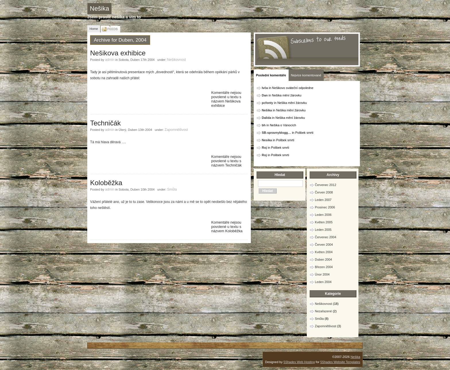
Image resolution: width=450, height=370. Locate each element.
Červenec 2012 (325, 185)
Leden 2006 (323, 214)
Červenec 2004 (325, 237)
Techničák (105, 123)
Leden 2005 (323, 229)
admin (110, 60)
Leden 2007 (323, 200)
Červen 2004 (324, 244)
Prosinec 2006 (325, 207)
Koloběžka (106, 183)
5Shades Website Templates (340, 362)
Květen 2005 (324, 222)
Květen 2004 (324, 252)
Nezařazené (323, 311)
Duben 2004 (323, 259)
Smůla (172, 189)
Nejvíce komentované (306, 75)
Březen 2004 (324, 267)
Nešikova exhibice (118, 53)
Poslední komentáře (271, 75)
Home (94, 28)
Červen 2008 (324, 192)
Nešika (99, 8)
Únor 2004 (322, 274)
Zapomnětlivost (176, 130)
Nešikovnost (176, 60)
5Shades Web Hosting (299, 362)
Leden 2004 (323, 282)
